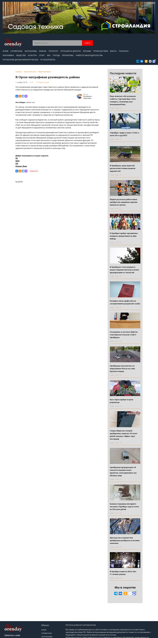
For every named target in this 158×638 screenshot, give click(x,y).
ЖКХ (48, 55)
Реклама (87, 51)
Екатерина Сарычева (87, 97)
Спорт (42, 55)
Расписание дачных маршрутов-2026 (20, 59)
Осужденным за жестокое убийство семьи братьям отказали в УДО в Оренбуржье (124, 334)
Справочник (16, 51)
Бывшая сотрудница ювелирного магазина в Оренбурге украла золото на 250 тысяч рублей (124, 506)
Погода (56, 55)
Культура (32, 55)
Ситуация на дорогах (70, 51)
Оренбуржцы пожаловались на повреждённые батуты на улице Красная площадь (122, 368)
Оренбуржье (68, 55)
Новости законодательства (89, 55)
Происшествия (100, 51)
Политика (123, 51)
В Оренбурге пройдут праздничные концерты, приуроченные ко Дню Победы (124, 236)
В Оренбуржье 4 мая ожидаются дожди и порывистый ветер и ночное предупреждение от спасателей (124, 269)
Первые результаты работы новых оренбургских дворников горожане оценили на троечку (123, 202)
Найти (87, 43)
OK (16, 163)
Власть (113, 51)
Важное (42, 51)
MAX (17, 161)
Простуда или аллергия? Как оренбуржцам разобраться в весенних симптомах (125, 540)
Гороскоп (53, 51)
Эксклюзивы (31, 51)
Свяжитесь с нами (12, 635)
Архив (5, 51)
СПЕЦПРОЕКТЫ (47, 59)
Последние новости (123, 73)
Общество (21, 55)
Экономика (8, 55)
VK (16, 158)
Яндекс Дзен (21, 166)
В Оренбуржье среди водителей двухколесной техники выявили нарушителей (122, 168)
